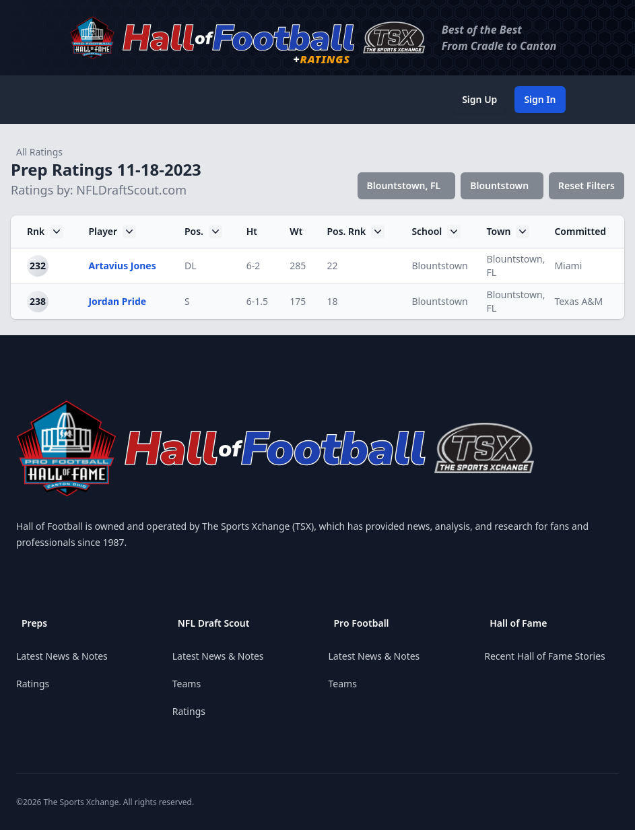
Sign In (540, 99)
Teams (186, 683)
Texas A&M (578, 301)
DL (191, 265)
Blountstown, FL (404, 185)
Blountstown (499, 185)
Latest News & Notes (62, 656)
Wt (296, 231)
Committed (580, 231)
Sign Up (479, 99)
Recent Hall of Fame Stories (544, 656)
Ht (251, 231)
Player (112, 231)
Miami (568, 265)
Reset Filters (586, 185)
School (436, 231)
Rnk (45, 231)
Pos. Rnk (356, 231)
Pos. (203, 231)
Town (508, 231)
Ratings (32, 683)
